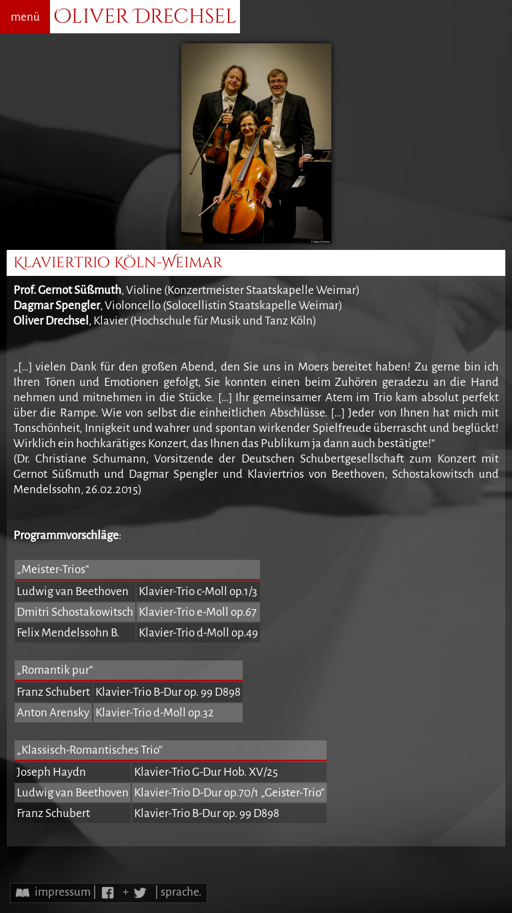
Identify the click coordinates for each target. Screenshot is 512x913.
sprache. (181, 892)
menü (25, 17)
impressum (63, 892)
